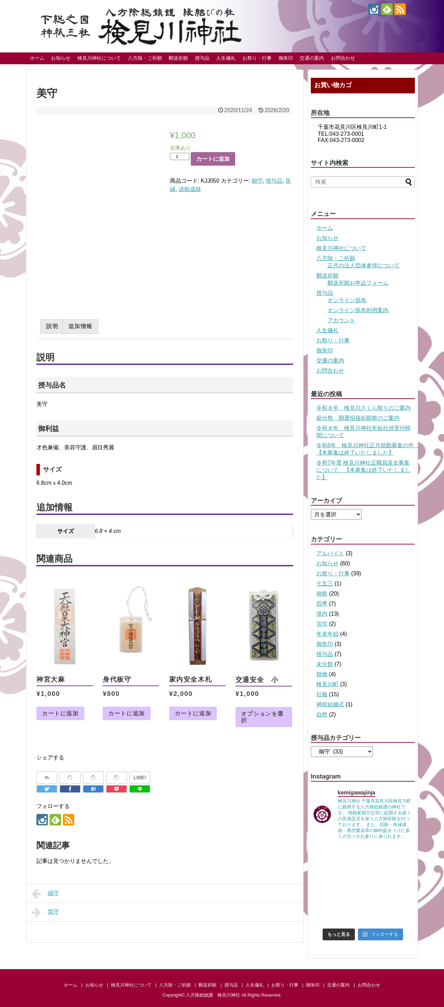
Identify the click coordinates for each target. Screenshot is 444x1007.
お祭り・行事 (257, 58)
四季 (321, 604)
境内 (321, 614)
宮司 (321, 624)
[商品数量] (179, 156)
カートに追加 (213, 159)
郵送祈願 (178, 58)
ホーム (37, 58)
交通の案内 (312, 58)
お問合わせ (343, 58)
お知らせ (60, 58)
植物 (321, 674)
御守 (257, 181)
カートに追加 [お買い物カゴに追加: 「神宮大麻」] (60, 713)
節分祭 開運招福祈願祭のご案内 (358, 418)
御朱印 (286, 58)
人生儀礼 (226, 58)
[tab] (52, 326)
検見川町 (327, 684)
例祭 (321, 594)
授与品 (202, 58)
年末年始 (327, 634)
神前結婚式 (330, 704)
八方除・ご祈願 (145, 58)
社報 (321, 694)
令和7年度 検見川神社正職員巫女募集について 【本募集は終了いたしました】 (363, 470)
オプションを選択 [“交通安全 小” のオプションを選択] (262, 717)
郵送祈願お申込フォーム (357, 283)
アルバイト (330, 553)
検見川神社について (99, 58)
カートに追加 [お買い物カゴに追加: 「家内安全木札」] (193, 713)
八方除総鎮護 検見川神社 (213, 995)
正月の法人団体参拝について (363, 265)
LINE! (140, 777)
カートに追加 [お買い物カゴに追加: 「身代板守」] (126, 713)
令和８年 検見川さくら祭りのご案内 (363, 408)
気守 (45, 912)
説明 (52, 326)
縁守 (45, 893)
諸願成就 (190, 189)
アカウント (341, 320)
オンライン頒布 (346, 300)
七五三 (324, 583)
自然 (321, 714)
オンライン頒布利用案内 (357, 310)
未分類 (324, 664)
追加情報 (80, 326)
